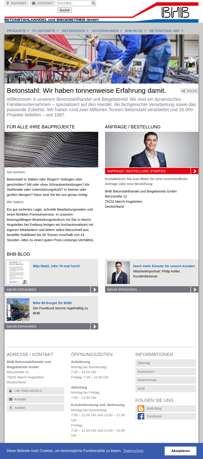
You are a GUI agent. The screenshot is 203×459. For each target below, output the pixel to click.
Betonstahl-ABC (164, 31)
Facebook (154, 416)
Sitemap (144, 363)
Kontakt (42, 3)
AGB (141, 388)
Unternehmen (105, 31)
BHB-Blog (134, 31)
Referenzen (73, 31)
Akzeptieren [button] (180, 451)
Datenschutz (147, 380)
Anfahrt (17, 3)
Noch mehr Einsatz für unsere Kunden (164, 266)
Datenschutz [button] (133, 451)
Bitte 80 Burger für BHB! (52, 303)
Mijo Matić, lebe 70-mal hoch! (56, 266)
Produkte (16, 31)
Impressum (146, 371)
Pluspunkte (43, 31)
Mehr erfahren (52, 289)
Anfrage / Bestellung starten (153, 171)
